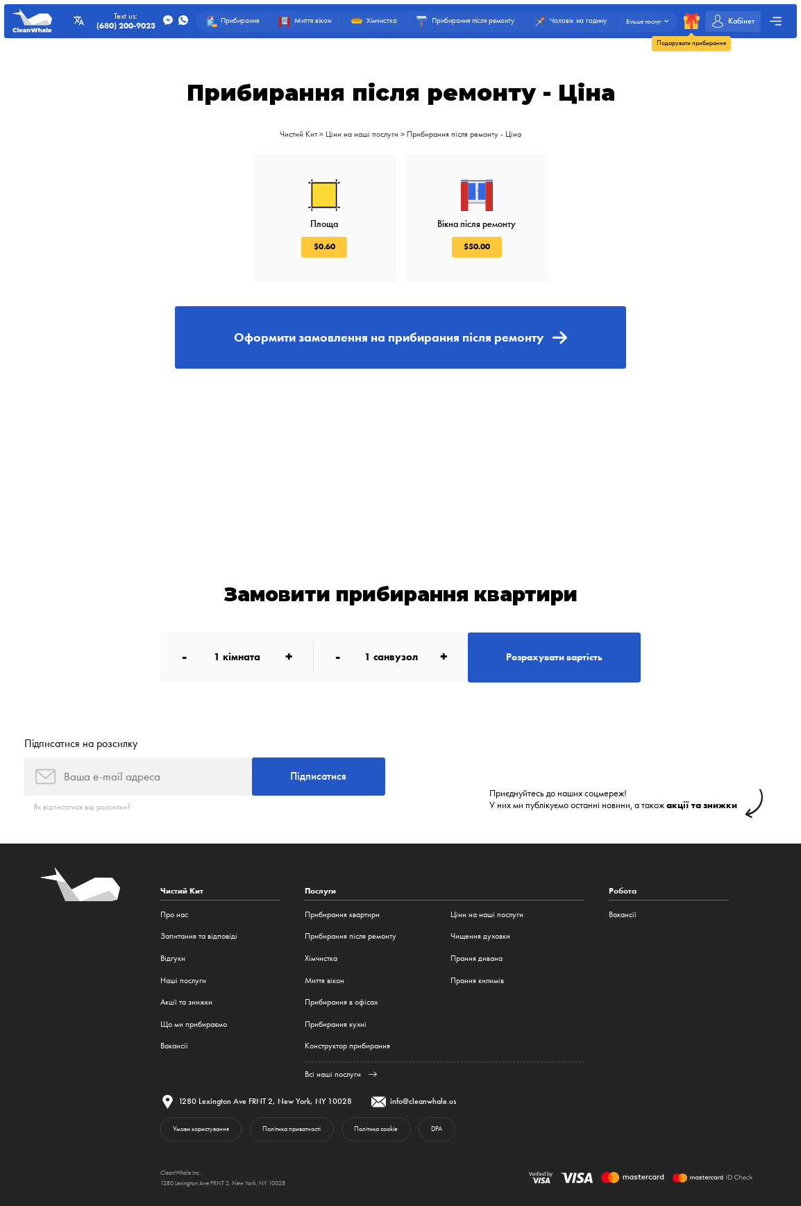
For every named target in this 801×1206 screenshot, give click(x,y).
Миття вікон (324, 980)
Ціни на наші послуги (362, 134)
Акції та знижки (186, 1002)
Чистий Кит (298, 134)
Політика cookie (376, 1128)
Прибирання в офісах (341, 1002)
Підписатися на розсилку (80, 743)
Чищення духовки (480, 936)
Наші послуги (183, 980)
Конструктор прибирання (347, 1045)
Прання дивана (476, 958)
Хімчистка (321, 958)
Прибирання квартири (342, 914)
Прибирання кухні (335, 1024)
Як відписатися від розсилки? (81, 807)
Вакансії (174, 1045)
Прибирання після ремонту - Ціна (464, 134)
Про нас (174, 914)
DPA (436, 1128)
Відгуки (172, 958)
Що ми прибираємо (193, 1024)
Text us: (125, 21)
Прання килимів (477, 980)
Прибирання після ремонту (350, 936)
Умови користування (201, 1128)
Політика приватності (291, 1128)
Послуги (320, 891)
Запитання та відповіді (198, 936)
